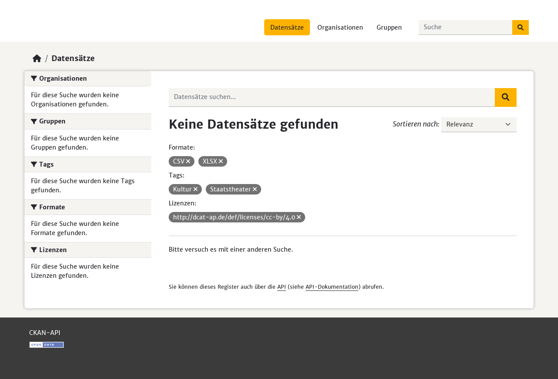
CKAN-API (44, 333)
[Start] (37, 58)
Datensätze (287, 27)
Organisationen (340, 27)
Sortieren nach (415, 124)
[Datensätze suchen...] (465, 27)
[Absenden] (520, 27)
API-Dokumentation (332, 286)
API (281, 286)
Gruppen (389, 27)
